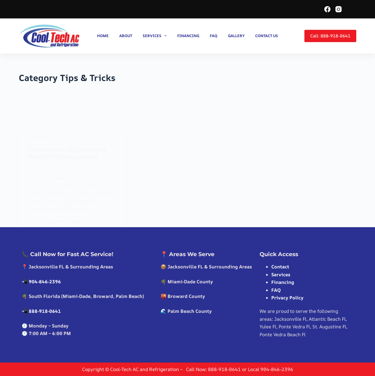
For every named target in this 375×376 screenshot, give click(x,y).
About (125, 35)
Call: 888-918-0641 (330, 36)
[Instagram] (338, 9)
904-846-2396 (45, 281)
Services (156, 35)
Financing (188, 35)
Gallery (236, 35)
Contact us (266, 35)
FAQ (213, 35)
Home (103, 35)
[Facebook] (327, 9)
